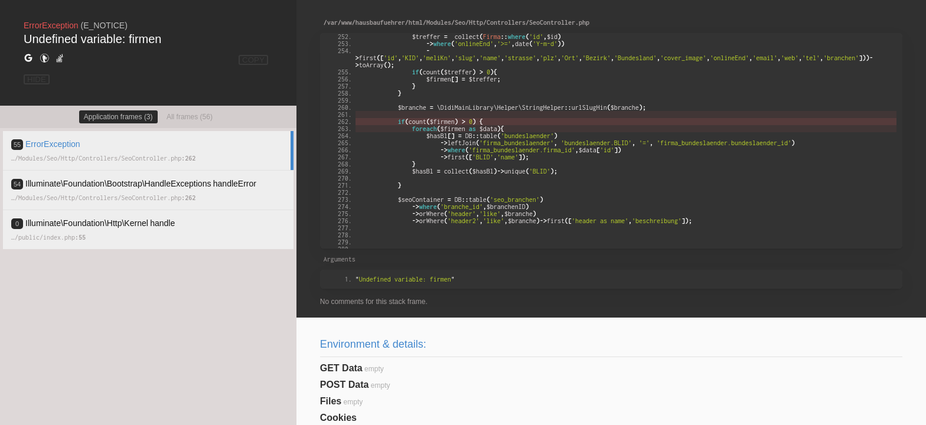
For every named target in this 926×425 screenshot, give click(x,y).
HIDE (36, 79)
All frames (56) (190, 117)
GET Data (341, 368)
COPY (253, 59)
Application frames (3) (118, 117)
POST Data (344, 385)
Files (330, 401)
